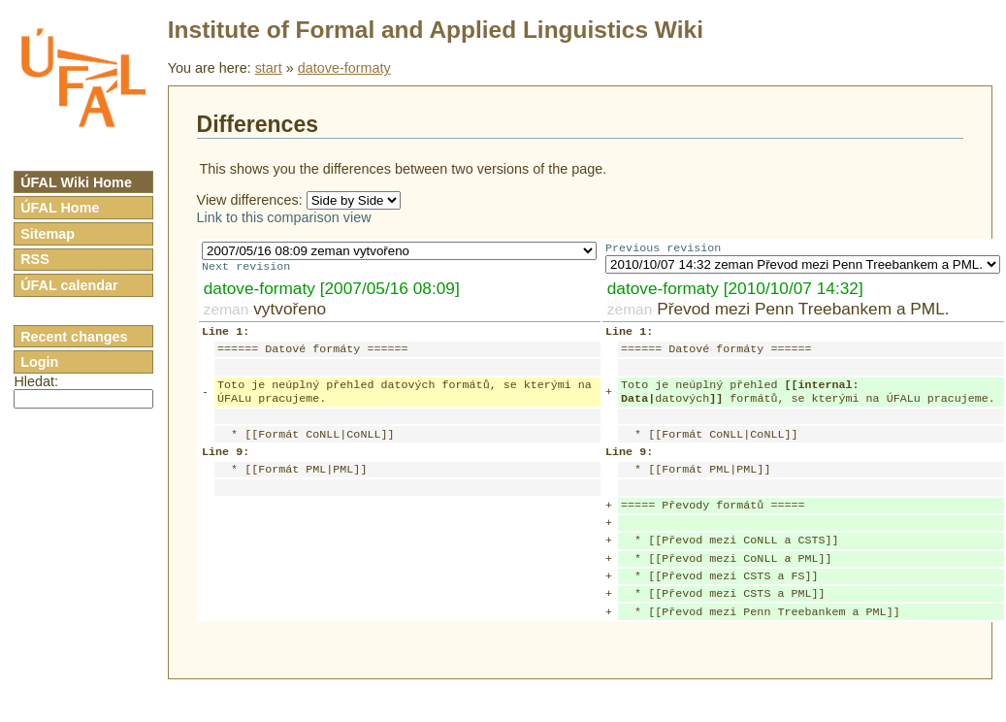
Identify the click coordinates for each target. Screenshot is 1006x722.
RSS (34, 259)
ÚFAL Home (59, 207)
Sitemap (47, 234)
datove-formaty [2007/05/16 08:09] (332, 290)
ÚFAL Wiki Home (76, 182)
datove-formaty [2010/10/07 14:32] (735, 290)
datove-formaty (344, 68)
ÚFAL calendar (69, 285)
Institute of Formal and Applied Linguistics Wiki (435, 29)
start (268, 68)
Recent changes (73, 337)
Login (39, 362)
